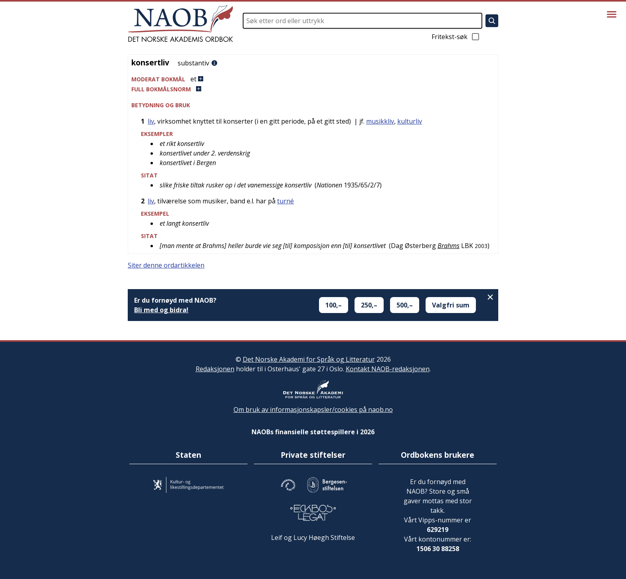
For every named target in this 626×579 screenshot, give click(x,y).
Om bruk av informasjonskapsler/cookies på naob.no (313, 409)
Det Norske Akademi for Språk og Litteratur (309, 359)
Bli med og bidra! (161, 309)
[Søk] (491, 20)
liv (151, 121)
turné (285, 201)
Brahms (449, 245)
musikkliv (380, 121)
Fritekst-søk (456, 36)
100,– (333, 305)
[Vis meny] (611, 14)
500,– (404, 305)
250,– (369, 305)
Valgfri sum (451, 305)
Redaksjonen (215, 368)
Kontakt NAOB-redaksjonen (388, 368)
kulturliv (409, 121)
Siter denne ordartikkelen (166, 265)
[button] (313, 79)
